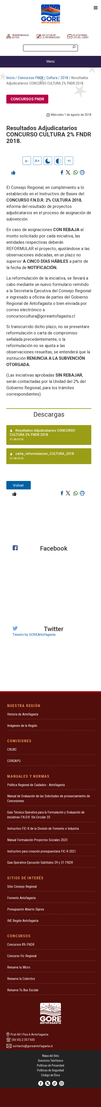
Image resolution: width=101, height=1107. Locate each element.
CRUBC (12, 749)
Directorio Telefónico (50, 1060)
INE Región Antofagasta (22, 921)
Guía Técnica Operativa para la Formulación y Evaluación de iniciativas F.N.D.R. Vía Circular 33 (46, 814)
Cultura (51, 77)
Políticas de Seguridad (50, 1070)
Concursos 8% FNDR (20, 945)
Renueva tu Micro (18, 967)
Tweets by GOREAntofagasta (34, 635)
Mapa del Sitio (50, 1055)
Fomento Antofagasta (21, 898)
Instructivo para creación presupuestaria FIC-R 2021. (42, 851)
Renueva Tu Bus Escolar (23, 990)
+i (68, 160)
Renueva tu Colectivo (21, 979)
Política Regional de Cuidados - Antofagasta (36, 785)
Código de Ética (50, 1075)
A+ (37, 160)
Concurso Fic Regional (21, 956)
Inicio (10, 77)
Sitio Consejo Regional (22, 887)
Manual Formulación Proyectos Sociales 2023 (37, 840)
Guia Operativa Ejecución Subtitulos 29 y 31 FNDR (40, 863)
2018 (64, 77)
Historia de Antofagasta (22, 714)
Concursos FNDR (30, 77)
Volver (18, 485)
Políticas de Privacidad (50, 1065)
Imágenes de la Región (22, 726)
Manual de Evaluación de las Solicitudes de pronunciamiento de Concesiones (48, 798)
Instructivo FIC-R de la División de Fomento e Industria (43, 829)
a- (26, 160)
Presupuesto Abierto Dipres (25, 909)
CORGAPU (14, 761)
